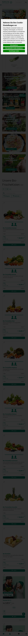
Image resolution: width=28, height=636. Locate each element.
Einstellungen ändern (14, 51)
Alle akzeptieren (14, 45)
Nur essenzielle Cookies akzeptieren (14, 48)
